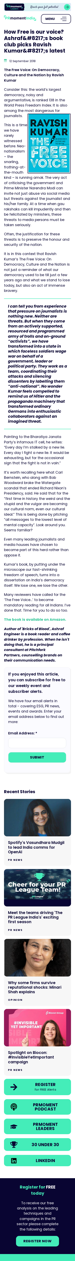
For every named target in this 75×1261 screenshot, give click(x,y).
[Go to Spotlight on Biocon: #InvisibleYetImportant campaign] (37, 1042)
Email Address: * (22, 733)
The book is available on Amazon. (35, 619)
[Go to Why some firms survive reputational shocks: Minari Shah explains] (37, 972)
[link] (37, 7)
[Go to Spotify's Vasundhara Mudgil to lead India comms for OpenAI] (37, 832)
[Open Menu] (56, 19)
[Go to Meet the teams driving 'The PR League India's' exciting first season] (37, 902)
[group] (37, 7)
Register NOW (37, 1241)
